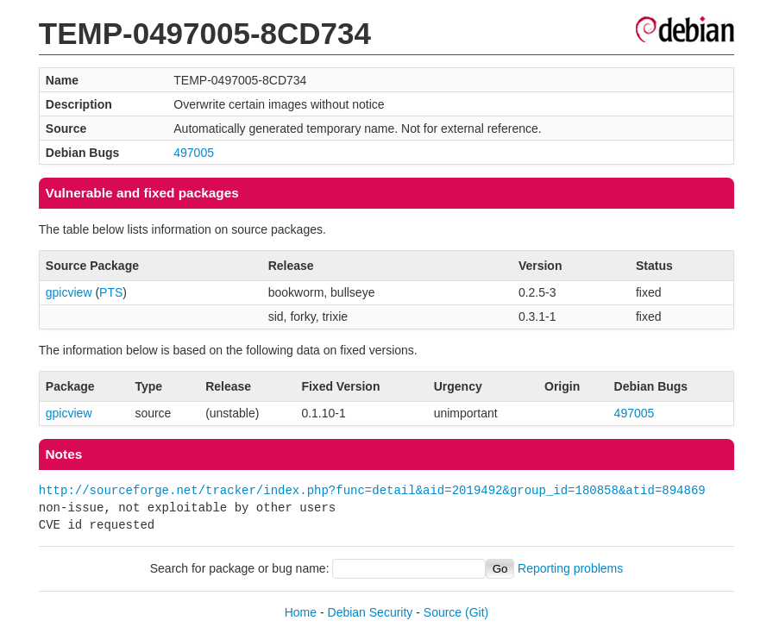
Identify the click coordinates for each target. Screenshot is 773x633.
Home (301, 612)
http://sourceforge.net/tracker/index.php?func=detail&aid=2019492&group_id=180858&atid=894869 (372, 490)
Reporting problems (570, 568)
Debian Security (370, 612)
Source (443, 612)
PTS (111, 292)
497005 (193, 153)
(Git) (476, 612)
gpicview (69, 292)
